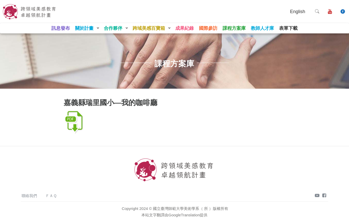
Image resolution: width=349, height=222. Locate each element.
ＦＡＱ (51, 195)
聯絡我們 (29, 195)
